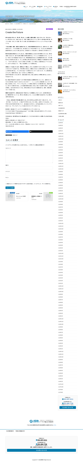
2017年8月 (60, 392)
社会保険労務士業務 (62, 113)
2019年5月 (60, 337)
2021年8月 (60, 264)
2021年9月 (60, 261)
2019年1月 (60, 348)
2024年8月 (60, 174)
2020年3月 (60, 310)
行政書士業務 (61, 116)
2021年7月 (60, 267)
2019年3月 (60, 343)
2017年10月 (60, 386)
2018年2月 (60, 378)
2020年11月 (60, 288)
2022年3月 (60, 248)
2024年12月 (60, 163)
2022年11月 (60, 226)
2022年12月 (60, 223)
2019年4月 (60, 340)
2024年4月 (60, 185)
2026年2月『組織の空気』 (68, 45)
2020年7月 (60, 299)
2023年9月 (60, 201)
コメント (8, 148)
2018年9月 (60, 359)
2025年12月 (60, 133)
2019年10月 (60, 324)
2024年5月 (60, 182)
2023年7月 (60, 207)
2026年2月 (60, 128)
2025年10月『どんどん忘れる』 (69, 90)
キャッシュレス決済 (21, 196)
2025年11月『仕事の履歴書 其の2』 (70, 84)
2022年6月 (60, 239)
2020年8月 (60, 297)
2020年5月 (60, 305)
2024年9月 (60, 171)
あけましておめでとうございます (70, 52)
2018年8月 (60, 362)
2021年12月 (60, 253)
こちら (54, 425)
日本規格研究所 (61, 108)
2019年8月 (60, 329)
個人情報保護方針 (10, 431)
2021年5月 (60, 272)
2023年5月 (60, 209)
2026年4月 (60, 122)
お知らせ (60, 100)
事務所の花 (60, 102)
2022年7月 (60, 237)
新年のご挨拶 (66, 58)
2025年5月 (60, 152)
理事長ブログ (49, 29)
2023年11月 (60, 196)
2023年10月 (60, 199)
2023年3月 (60, 215)
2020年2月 (60, 313)
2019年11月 (60, 321)
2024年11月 (60, 166)
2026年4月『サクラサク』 (68, 32)
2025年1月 (60, 160)
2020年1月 (60, 316)
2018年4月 (60, 373)
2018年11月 (60, 354)
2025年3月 (60, 158)
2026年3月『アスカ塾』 (68, 38)
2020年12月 (60, 286)
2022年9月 (60, 231)
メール (8, 171)
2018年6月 (60, 367)
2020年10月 (60, 291)
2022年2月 (60, 250)
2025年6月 (60, 150)
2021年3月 (60, 278)
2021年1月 (60, 283)
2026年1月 (60, 130)
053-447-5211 (68, 399)
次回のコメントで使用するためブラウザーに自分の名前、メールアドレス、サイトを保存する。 (29, 183)
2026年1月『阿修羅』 (67, 65)
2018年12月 (60, 351)
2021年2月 (60, 280)
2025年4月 (60, 155)
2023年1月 (60, 220)
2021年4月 (60, 275)
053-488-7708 (68, 403)
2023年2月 (60, 218)
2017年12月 (60, 384)
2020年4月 (60, 307)
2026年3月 (60, 125)
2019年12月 (60, 318)
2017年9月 (60, 389)
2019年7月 (60, 332)
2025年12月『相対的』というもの (70, 76)
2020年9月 (60, 294)
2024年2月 (60, 190)
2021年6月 (60, 269)
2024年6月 (60, 179)
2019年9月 (60, 327)
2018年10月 (60, 357)
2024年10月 (60, 169)
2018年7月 (60, 365)
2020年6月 (60, 302)
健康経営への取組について (36, 196)
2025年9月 (60, 141)
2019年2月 (60, 346)
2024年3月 (60, 188)
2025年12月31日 (61, 72)
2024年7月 (60, 177)
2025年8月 (60, 144)
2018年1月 (60, 381)
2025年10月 (60, 139)
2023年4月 (60, 212)
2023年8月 (60, 204)
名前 (7, 165)
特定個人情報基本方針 (20, 431)
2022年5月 (60, 242)
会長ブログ (60, 105)
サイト (7, 177)
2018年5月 (60, 370)
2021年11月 (60, 256)
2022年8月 (60, 234)
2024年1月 (60, 193)
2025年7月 (60, 147)
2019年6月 (60, 335)
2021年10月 (60, 258)
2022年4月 (60, 245)
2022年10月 (60, 228)
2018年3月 (60, 376)
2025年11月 (60, 136)
